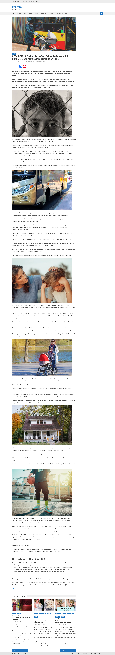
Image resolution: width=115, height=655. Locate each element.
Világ (66, 13)
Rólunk (19, 1)
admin (23, 61)
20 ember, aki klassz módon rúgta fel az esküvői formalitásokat (42, 621)
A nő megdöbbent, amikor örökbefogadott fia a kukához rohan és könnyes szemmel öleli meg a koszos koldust (21, 651)
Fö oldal (14, 1)
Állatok (36, 13)
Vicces (36, 616)
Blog (25, 13)
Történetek (60, 13)
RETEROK (17, 7)
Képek (30, 13)
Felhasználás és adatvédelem (35, 1)
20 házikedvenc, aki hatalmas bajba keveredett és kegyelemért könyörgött (64, 621)
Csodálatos (51, 13)
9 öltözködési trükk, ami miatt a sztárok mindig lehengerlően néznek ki (22, 617)
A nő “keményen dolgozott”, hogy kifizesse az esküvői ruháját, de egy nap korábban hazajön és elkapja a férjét (68, 651)
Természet (43, 13)
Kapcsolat (25, 1)
